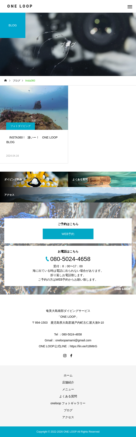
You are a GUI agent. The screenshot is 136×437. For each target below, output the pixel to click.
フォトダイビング (20, 126)
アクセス (68, 417)
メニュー (68, 389)
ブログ (68, 410)
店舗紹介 (68, 382)
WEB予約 (68, 234)
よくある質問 (68, 396)
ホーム (68, 375)
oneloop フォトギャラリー (68, 403)
